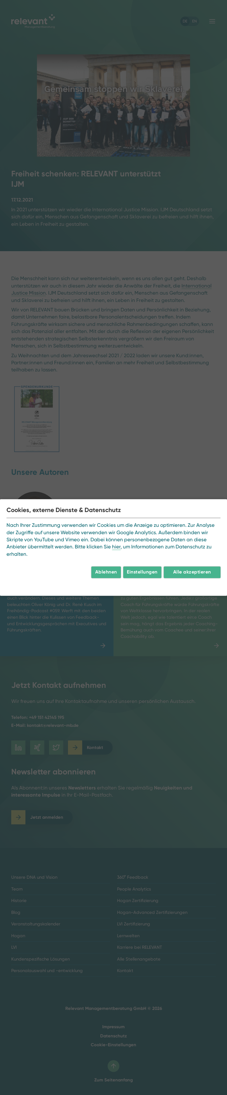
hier (116, 547)
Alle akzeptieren (192, 572)
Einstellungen (142, 572)
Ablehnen (106, 572)
